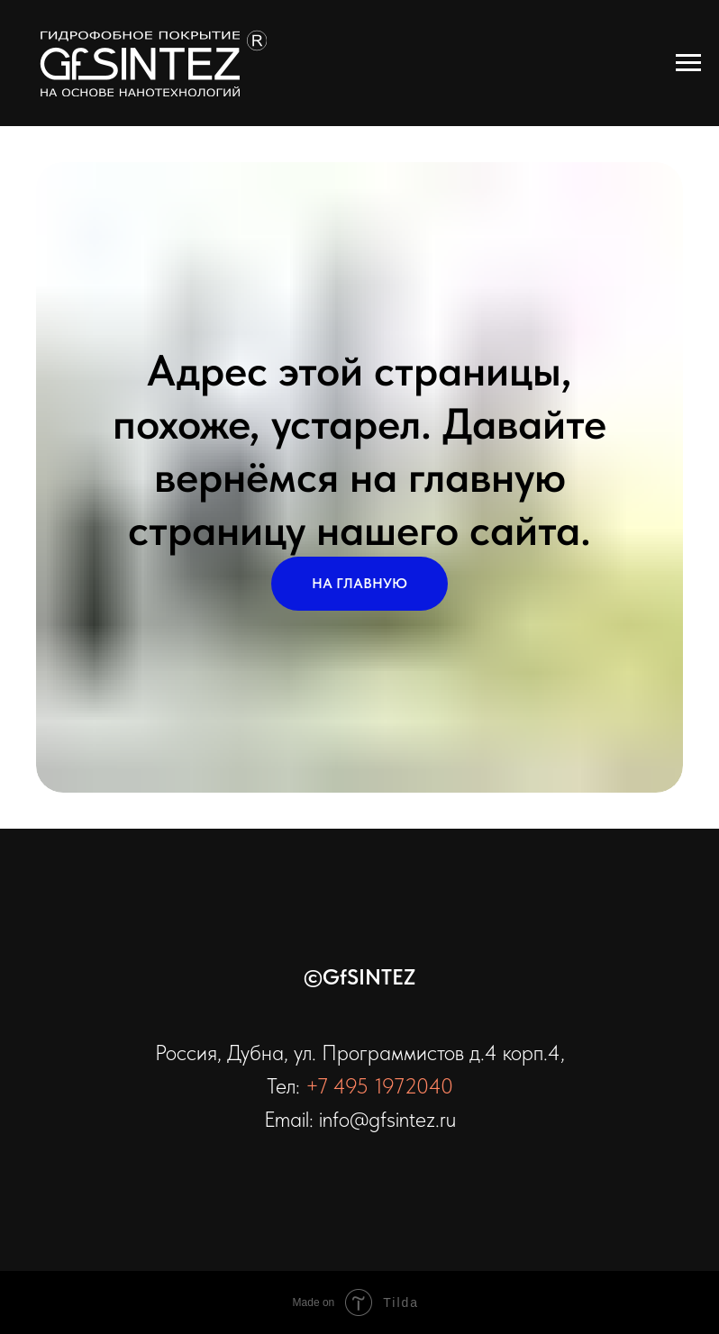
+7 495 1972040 (379, 1086)
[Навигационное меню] (688, 63)
